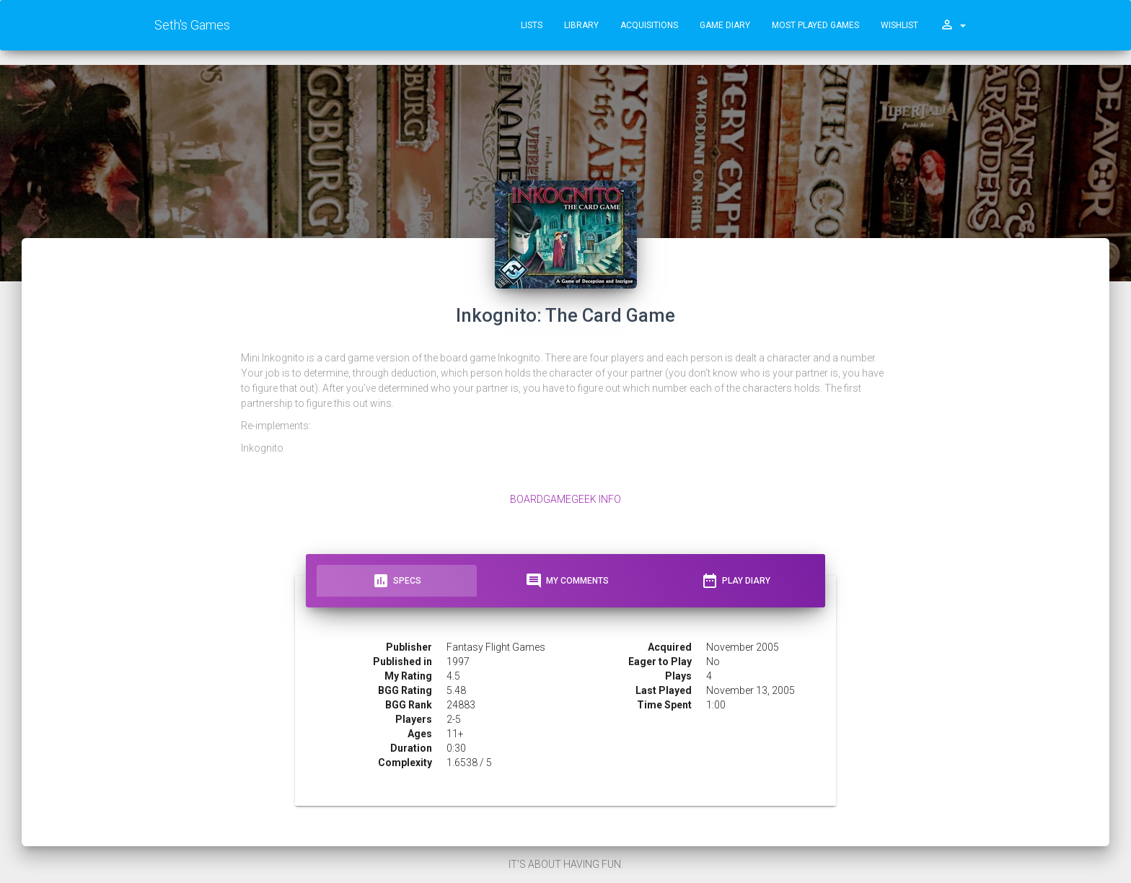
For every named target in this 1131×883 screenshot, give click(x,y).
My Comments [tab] (567, 580)
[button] (953, 25)
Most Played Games (815, 25)
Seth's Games (192, 24)
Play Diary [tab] (735, 580)
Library (581, 25)
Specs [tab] (396, 580)
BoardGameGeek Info (565, 499)
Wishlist (899, 25)
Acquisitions (649, 25)
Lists (531, 25)
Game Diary (725, 25)
